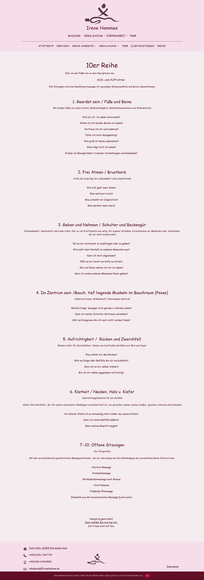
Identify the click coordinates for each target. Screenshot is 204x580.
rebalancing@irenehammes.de (44, 568)
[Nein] (200, 575)
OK (147, 576)
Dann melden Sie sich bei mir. (101, 522)
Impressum (172, 566)
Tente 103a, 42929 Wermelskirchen (48, 548)
